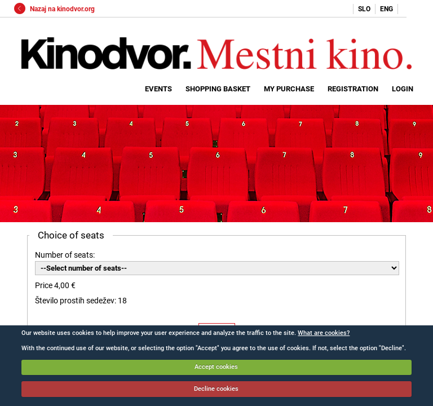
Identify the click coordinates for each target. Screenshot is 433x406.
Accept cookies (216, 366)
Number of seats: (65, 254)
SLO (364, 9)
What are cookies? (324, 333)
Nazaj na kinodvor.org (54, 9)
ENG (386, 9)
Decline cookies (216, 388)
